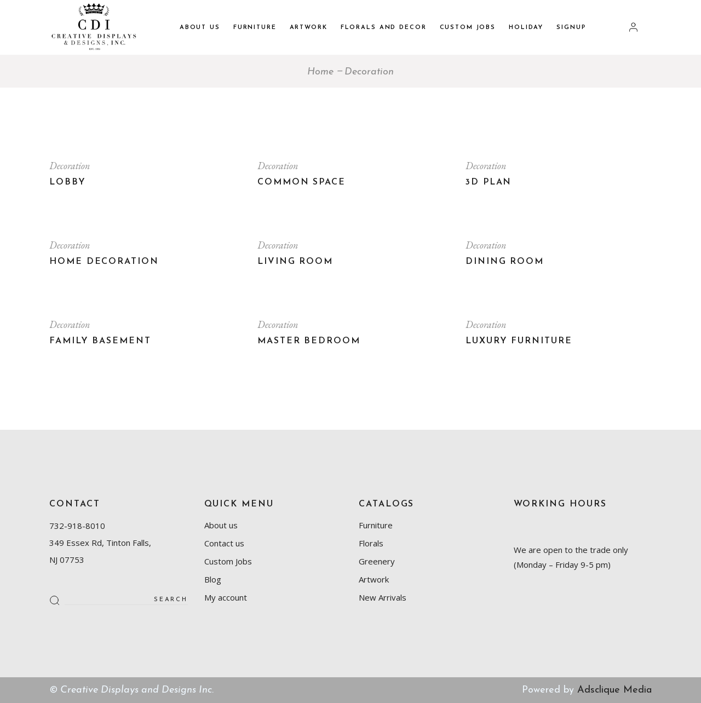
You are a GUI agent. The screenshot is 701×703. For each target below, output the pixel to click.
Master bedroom (308, 341)
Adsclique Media (614, 690)
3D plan (489, 182)
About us (221, 525)
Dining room (505, 261)
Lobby (67, 182)
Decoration (69, 165)
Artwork (374, 579)
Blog (212, 579)
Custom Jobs (228, 561)
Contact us (224, 543)
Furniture (376, 525)
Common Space (301, 182)
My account (225, 597)
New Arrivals (382, 597)
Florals (371, 543)
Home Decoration (104, 261)
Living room (295, 261)
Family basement (100, 341)
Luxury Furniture (519, 341)
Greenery (377, 561)
